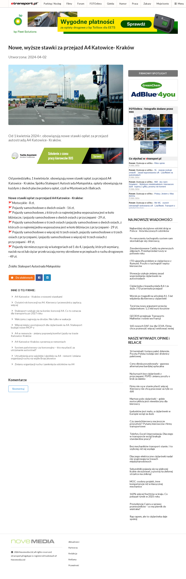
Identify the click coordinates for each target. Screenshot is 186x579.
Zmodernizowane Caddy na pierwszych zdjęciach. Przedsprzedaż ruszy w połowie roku (152, 251)
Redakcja (72, 553)
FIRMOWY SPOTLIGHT (153, 73)
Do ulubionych (22, 277)
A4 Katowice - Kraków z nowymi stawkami (36, 296)
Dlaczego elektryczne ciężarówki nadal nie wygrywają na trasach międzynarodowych (151, 459)
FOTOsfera (96, 3)
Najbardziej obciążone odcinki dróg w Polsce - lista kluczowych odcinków (150, 229)
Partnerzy (73, 547)
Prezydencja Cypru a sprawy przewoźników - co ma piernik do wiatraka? (148, 506)
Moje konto (163, 3)
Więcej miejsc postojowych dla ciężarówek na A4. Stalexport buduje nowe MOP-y (46, 326)
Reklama (72, 559)
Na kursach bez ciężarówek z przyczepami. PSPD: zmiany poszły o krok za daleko (150, 376)
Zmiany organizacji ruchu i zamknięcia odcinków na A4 (43, 364)
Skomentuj (18, 388)
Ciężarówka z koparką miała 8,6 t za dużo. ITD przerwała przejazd (149, 287)
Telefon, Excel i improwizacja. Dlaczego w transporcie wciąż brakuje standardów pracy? (151, 436)
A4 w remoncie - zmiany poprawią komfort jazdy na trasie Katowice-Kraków (44, 334)
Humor (123, 3)
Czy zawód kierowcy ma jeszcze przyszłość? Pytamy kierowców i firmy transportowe (151, 424)
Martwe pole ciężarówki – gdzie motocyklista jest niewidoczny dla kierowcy (148, 401)
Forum (80, 3)
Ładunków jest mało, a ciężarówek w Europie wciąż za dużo (150, 412)
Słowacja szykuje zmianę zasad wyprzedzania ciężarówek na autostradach (147, 276)
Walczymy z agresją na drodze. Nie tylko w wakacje (41, 319)
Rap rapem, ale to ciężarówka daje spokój (148, 518)
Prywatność (73, 565)
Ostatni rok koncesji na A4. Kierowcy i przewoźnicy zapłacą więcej (46, 303)
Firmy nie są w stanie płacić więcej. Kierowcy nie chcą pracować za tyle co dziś (151, 389)
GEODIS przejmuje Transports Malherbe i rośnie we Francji (147, 317)
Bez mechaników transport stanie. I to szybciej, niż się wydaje (151, 447)
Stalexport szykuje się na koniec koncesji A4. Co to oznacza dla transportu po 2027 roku (46, 312)
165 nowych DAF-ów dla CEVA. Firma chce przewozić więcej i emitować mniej (152, 327)
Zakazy (147, 3)
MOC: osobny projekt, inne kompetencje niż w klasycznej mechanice (146, 484)
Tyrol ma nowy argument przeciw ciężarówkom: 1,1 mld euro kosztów (149, 307)
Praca (135, 3)
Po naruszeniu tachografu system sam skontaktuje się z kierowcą (151, 239)
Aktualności (73, 542)
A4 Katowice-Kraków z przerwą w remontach (38, 341)
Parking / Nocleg (52, 3)
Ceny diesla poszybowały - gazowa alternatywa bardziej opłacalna (149, 365)
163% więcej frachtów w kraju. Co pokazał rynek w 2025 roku (149, 495)
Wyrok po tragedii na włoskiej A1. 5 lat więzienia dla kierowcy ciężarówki (151, 297)
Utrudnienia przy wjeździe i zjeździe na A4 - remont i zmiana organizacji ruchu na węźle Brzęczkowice (46, 357)
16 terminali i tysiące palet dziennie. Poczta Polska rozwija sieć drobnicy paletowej (150, 354)
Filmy (69, 3)
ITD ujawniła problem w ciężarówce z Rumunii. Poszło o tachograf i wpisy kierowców (150, 263)
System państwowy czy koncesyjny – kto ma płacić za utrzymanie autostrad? (43, 349)
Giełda (110, 3)
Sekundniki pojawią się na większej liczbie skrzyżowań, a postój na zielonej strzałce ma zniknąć (151, 471)
